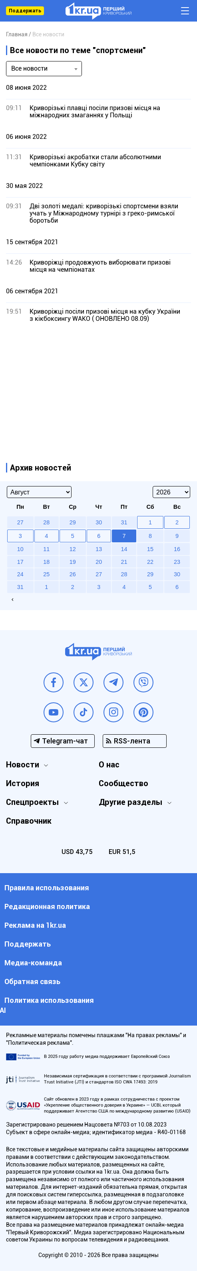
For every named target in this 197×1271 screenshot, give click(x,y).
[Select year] (171, 492)
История (22, 783)
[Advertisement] (98, 385)
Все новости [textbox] (29, 68)
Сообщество (123, 783)
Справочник (29, 821)
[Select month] (39, 492)
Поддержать (25, 11)
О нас (109, 764)
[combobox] (44, 68)
